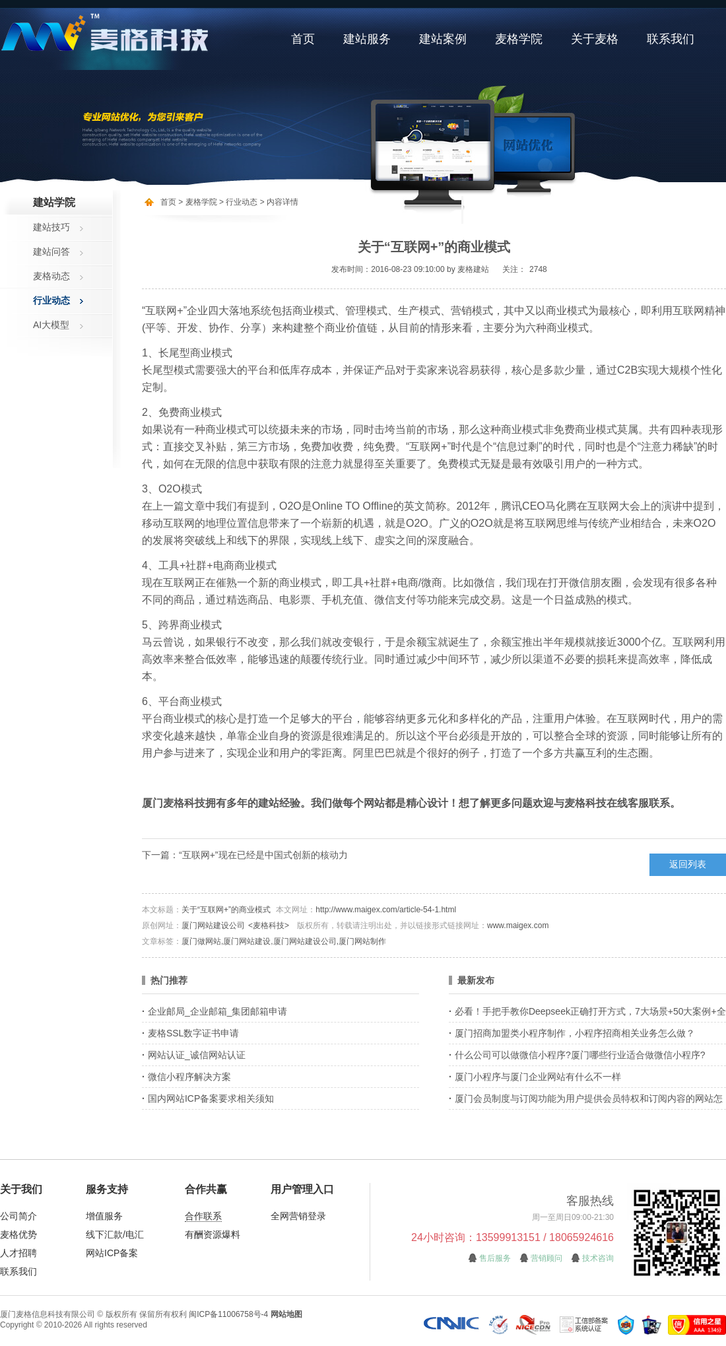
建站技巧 (51, 227)
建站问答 (51, 251)
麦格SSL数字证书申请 (193, 1033)
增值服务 (104, 1216)
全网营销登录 (298, 1216)
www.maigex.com (517, 925)
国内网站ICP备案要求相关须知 (211, 1098)
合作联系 (203, 1216)
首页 (303, 39)
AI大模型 (51, 325)
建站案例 (443, 39)
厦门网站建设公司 (213, 925)
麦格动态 (51, 276)
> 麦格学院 (197, 202)
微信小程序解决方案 (189, 1076)
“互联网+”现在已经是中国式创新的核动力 (263, 855)
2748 (538, 269)
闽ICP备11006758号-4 (228, 1314)
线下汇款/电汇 (115, 1234)
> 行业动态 (237, 202)
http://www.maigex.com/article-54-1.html (385, 909)
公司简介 (18, 1216)
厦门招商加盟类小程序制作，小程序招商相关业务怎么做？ (575, 1033)
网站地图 (286, 1314)
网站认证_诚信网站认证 (197, 1055)
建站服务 (367, 39)
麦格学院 (519, 39)
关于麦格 (594, 39)
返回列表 (687, 864)
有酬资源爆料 (212, 1234)
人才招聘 (18, 1253)
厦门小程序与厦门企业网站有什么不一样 (538, 1076)
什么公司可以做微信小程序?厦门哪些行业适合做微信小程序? (580, 1055)
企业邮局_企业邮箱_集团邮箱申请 (218, 1011)
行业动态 (51, 300)
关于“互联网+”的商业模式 (226, 909)
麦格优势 (18, 1234)
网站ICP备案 (112, 1253)
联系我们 (670, 39)
